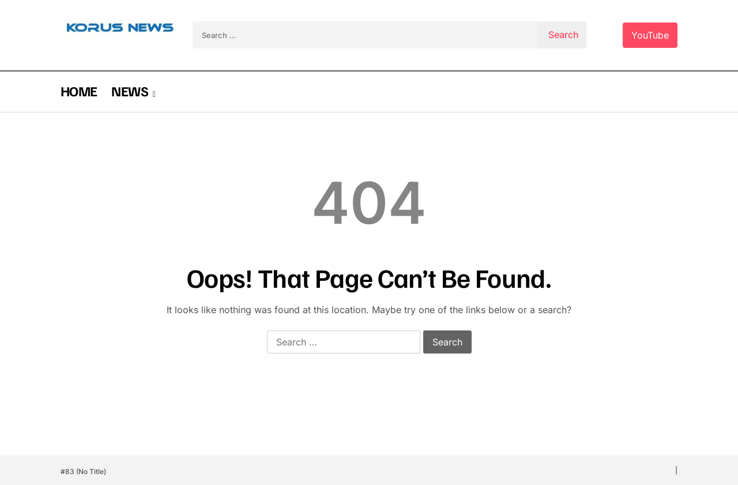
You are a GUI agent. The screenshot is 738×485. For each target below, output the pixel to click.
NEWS (129, 90)
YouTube (650, 35)
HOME (79, 90)
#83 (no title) (83, 471)
